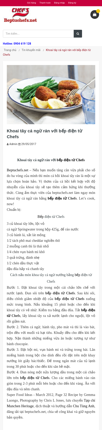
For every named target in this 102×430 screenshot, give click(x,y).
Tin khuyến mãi (31, 50)
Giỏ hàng (31, 3)
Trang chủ (10, 50)
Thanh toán (45, 3)
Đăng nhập (59, 3)
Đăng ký (72, 3)
